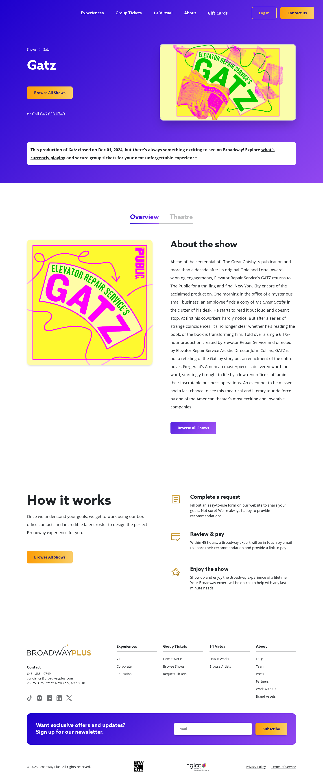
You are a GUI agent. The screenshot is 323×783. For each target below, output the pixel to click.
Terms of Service (283, 767)
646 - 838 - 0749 (39, 673)
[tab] (144, 217)
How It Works (173, 659)
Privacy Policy (256, 767)
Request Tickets (175, 674)
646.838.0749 (52, 113)
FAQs (260, 659)
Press (260, 674)
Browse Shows (174, 666)
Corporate (124, 666)
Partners (262, 681)
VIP (119, 659)
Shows (32, 49)
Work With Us (266, 689)
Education (124, 674)
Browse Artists (220, 666)
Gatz (46, 49)
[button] (94, 13)
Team (260, 666)
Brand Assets (266, 696)
